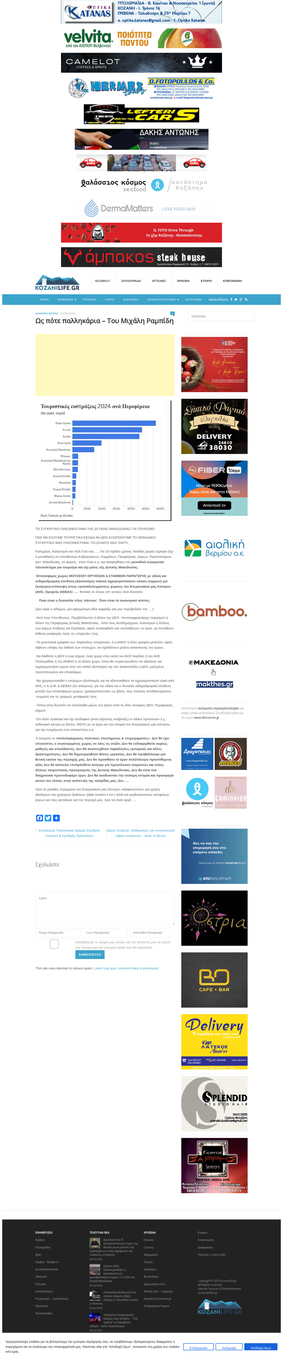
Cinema (148, 1247)
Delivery (149, 1240)
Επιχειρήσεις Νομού (156, 1306)
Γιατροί (148, 1262)
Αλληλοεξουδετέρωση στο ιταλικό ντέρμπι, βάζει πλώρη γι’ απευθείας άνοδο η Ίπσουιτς (114, 1298)
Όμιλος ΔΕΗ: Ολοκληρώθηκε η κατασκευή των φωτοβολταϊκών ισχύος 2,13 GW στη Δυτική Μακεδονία (112, 1273)
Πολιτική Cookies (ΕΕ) (212, 1254)
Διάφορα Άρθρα (46, 313)
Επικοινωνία (232, 281)
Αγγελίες (159, 281)
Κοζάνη (40, 1240)
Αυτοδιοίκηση (43, 1291)
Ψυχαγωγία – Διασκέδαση (51, 1298)
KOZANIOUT (102, 281)
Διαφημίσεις (205, 1247)
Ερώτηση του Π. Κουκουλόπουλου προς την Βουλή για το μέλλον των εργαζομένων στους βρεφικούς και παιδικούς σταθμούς (114, 1247)
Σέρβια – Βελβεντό (47, 1262)
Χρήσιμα (183, 281)
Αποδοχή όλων (261, 1348)
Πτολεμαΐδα (42, 1247)
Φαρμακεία (151, 1254)
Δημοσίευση (90, 954)
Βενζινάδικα (151, 1276)
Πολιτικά (40, 1284)
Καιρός (109, 299)
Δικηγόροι (150, 1269)
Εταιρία (206, 281)
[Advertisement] (105, 365)
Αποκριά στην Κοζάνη (161, 299)
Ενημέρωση (65, 299)
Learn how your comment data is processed (126, 968)
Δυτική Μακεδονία (46, 1269)
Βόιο (38, 1254)
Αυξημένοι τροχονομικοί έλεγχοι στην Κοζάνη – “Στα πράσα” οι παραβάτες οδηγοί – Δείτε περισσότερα (114, 1320)
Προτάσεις (89, 299)
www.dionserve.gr (206, 717)
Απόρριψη (229, 1348)
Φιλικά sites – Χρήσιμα (158, 1291)
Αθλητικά (41, 1276)
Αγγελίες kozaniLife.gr (158, 1298)
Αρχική (44, 299)
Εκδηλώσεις (131, 299)
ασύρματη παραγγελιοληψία (218, 708)
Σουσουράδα (131, 281)
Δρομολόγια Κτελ (154, 1284)
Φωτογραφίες (43, 1313)
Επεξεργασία (199, 1348)
